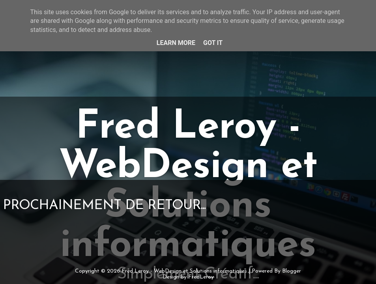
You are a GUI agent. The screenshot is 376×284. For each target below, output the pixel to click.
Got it (213, 43)
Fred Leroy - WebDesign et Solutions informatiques (184, 271)
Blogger (291, 271)
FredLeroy (201, 277)
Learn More (176, 43)
